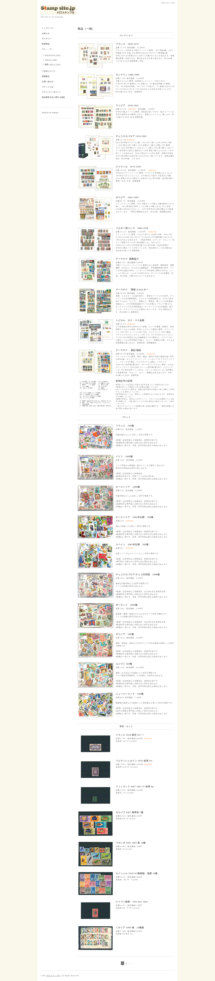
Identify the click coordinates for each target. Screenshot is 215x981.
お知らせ (46, 33)
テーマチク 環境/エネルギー (132, 289)
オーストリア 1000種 (128, 487)
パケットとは (47, 87)
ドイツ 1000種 (124, 456)
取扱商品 (46, 44)
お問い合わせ (47, 82)
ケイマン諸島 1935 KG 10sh (133, 902)
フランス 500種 (125, 426)
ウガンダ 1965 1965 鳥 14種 (131, 843)
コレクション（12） (53, 55)
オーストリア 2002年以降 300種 (134, 517)
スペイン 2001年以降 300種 (132, 544)
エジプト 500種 (124, 664)
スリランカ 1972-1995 (128, 166)
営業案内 (46, 76)
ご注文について (48, 71)
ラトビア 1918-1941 (127, 105)
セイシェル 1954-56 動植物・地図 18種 (137, 873)
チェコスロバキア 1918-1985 (131, 136)
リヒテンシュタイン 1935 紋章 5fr (134, 761)
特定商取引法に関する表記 (53, 97)
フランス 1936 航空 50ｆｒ (131, 735)
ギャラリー (47, 39)
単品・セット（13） (53, 64)
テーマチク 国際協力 (127, 259)
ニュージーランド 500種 (129, 694)
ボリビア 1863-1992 (127, 197)
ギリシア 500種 (125, 634)
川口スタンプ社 (53, 976)
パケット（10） (51, 60)
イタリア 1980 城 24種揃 (130, 927)
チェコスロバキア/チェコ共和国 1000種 (138, 574)
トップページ (47, 28)
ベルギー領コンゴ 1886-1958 (132, 228)
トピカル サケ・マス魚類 (130, 320)
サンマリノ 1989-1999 (127, 75)
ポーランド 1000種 (127, 605)
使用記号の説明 (124, 381)
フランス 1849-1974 (127, 44)
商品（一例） (47, 49)
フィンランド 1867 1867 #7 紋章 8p (135, 786)
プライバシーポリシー (51, 92)
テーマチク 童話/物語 (128, 350)
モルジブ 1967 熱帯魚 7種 (129, 812)
